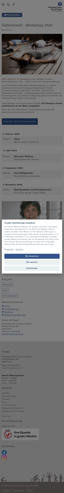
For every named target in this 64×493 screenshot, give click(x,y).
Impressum (19, 249)
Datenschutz (9, 249)
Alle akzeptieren (32, 256)
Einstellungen (32, 268)
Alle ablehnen (32, 262)
